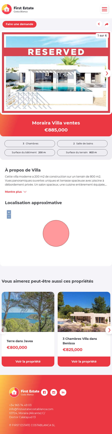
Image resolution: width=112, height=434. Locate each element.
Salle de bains (82, 143)
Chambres (29, 143)
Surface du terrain (82, 152)
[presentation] (107, 73)
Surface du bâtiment (30, 152)
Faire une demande (19, 24)
